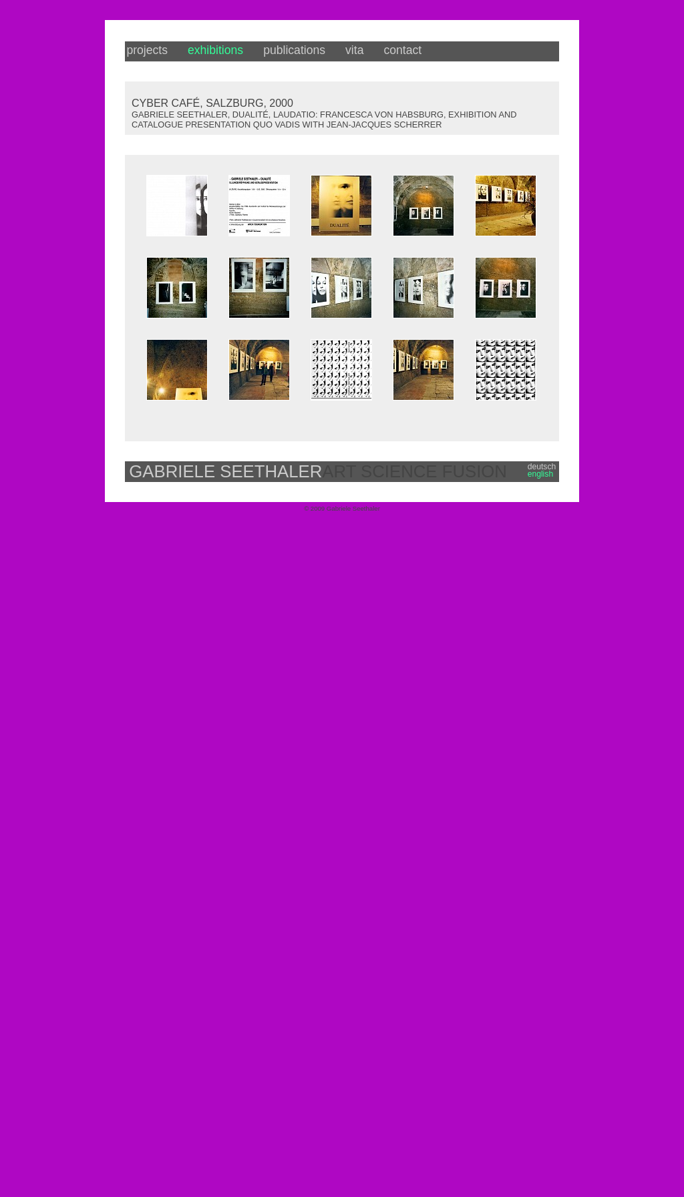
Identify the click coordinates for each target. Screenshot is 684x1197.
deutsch (542, 466)
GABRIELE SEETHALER (225, 471)
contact (402, 50)
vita (354, 50)
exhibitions (215, 50)
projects (147, 50)
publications (294, 50)
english (541, 474)
